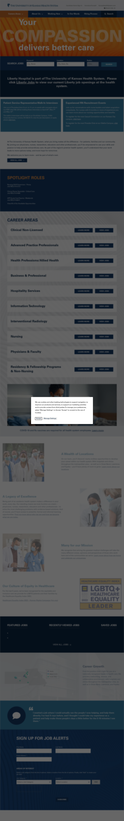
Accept (38, 418)
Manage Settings (50, 418)
